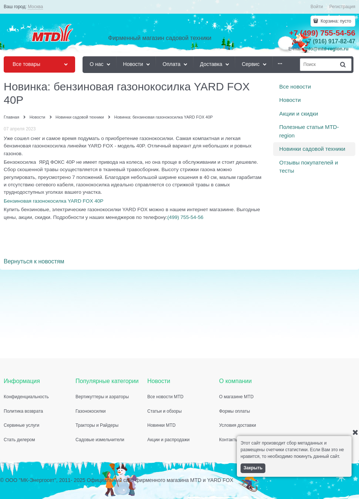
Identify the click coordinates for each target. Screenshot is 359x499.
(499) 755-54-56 (185, 217)
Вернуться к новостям (34, 261)
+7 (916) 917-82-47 (330, 41)
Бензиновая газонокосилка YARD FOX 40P (53, 201)
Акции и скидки (298, 113)
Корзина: (335, 21)
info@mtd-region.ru (327, 48)
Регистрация (342, 6)
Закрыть (253, 467)
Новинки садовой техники (312, 149)
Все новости (295, 86)
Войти (317, 6)
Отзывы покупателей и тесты (308, 166)
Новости (290, 100)
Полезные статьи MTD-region (309, 131)
